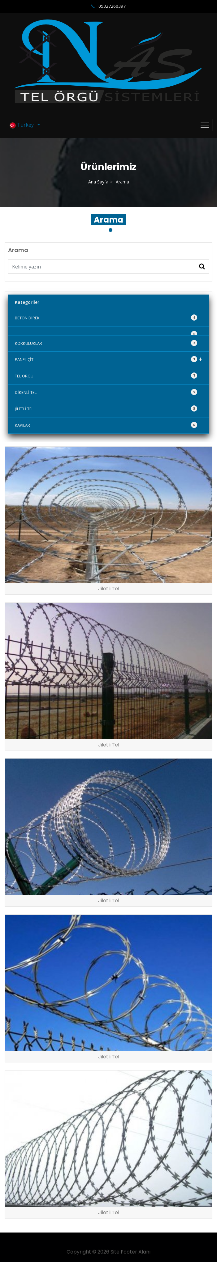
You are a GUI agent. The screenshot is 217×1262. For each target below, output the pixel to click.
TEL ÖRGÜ (106, 375)
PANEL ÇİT (108, 359)
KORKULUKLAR (106, 343)
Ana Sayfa (98, 182)
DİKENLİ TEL (106, 392)
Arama (122, 182)
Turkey (23, 124)
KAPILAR (106, 425)
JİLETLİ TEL (106, 408)
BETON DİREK (106, 317)
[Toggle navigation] (204, 125)
